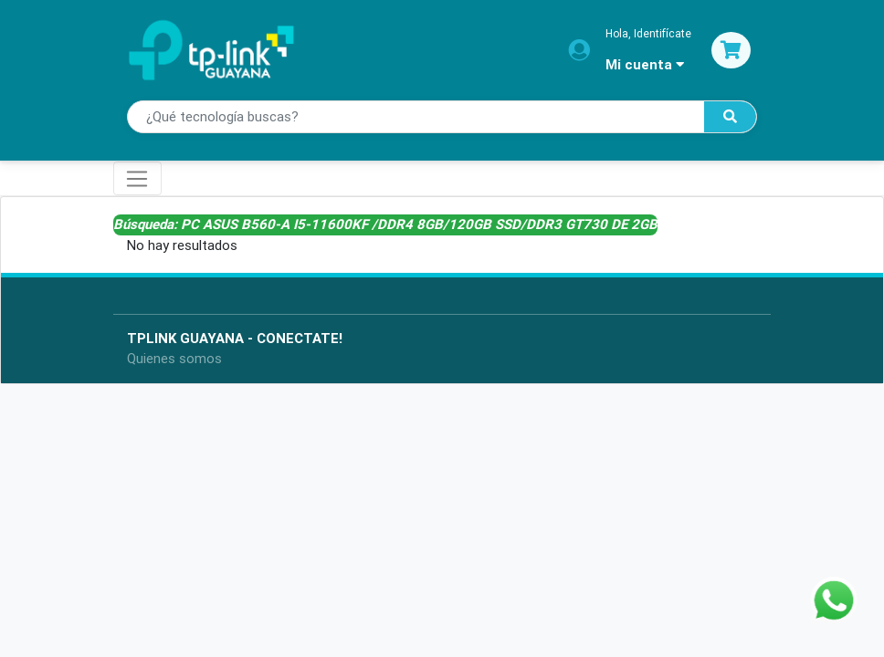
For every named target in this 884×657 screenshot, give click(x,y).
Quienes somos (174, 358)
